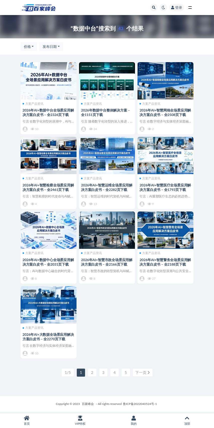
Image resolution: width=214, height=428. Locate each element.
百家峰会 (88, 405)
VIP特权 (80, 420)
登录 (176, 7)
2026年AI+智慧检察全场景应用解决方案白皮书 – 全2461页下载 (48, 187)
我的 (134, 420)
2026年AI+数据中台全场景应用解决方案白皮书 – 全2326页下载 (48, 112)
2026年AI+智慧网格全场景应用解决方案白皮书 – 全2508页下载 (165, 112)
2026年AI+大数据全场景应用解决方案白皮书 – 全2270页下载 (47, 337)
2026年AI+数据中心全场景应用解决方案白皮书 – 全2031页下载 (48, 262)
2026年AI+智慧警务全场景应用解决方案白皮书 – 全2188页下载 (165, 262)
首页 (26, 420)
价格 (27, 46)
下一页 (142, 373)
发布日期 (50, 46)
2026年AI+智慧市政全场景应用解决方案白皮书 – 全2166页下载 (106, 262)
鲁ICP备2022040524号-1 (140, 405)
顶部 (187, 420)
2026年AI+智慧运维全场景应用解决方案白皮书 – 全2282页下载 (106, 187)
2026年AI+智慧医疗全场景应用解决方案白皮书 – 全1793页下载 (165, 187)
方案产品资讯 (33, 103)
